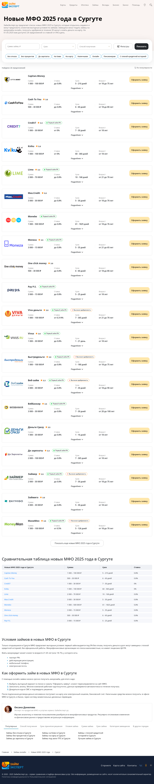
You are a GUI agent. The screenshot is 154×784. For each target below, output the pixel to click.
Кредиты (73, 5)
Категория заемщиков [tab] (120, 726)
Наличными (83, 56)
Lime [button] (6, 594)
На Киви (57, 56)
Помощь (136, 5)
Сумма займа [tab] (87, 726)
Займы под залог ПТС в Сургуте (56, 738)
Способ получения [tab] (28, 726)
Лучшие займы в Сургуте (89, 738)
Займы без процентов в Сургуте (20, 735)
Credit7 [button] (7, 583)
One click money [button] (11, 615)
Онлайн (96, 56)
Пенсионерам (110, 56)
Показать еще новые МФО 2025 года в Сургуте (77, 543)
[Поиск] (151, 5)
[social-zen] (151, 765)
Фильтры (123, 46)
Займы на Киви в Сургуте (53, 733)
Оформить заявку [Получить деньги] (139, 79)
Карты (63, 5)
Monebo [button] (7, 605)
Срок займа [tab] (101, 726)
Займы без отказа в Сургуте (18, 733)
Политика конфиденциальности (15, 777)
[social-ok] (146, 765)
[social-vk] (140, 765)
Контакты (132, 765)
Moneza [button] (7, 610)
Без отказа (12, 56)
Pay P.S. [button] (7, 620)
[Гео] (144, 5)
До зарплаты (43, 56)
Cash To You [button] (9, 578)
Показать (141, 46)
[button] (77, 88)
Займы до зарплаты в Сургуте (19, 738)
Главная (5, 752)
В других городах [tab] (141, 726)
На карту (69, 56)
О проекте (106, 765)
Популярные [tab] (11, 726)
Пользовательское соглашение (42, 777)
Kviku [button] (6, 589)
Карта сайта (119, 765)
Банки (125, 5)
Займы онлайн (20, 752)
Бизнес (116, 5)
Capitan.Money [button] (10, 573)
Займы (95, 5)
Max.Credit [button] (8, 599)
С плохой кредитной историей (133, 56)
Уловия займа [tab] (72, 726)
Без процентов (27, 56)
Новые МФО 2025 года (40, 752)
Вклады (105, 5)
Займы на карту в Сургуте (53, 735)
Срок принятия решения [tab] (51, 726)
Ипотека (85, 5)
